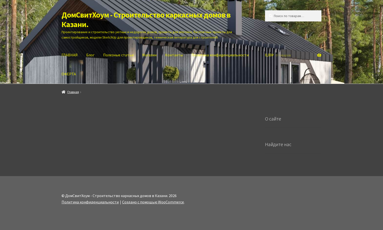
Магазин (149, 54)
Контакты (174, 54)
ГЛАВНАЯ (70, 54)
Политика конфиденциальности (220, 54)
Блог (90, 54)
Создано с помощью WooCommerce (153, 202)
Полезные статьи (118, 54)
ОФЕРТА (69, 73)
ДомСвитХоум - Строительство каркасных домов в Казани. (146, 19)
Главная (73, 92)
